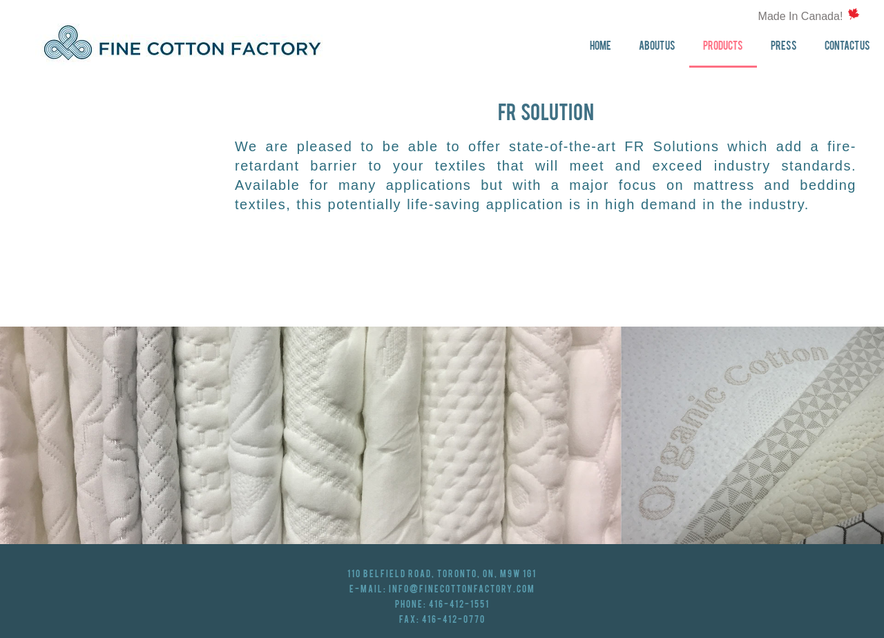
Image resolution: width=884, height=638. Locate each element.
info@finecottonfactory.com (462, 590)
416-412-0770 (454, 620)
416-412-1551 (459, 605)
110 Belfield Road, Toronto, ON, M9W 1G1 (442, 574)
